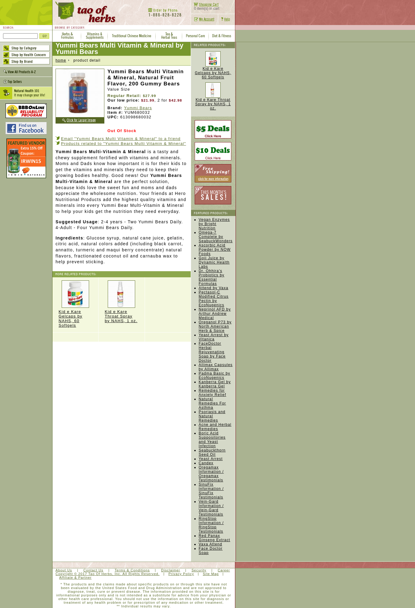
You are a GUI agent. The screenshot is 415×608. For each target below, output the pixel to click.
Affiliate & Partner (75, 577)
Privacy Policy (181, 574)
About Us (64, 570)
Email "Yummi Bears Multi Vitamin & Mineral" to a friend (121, 138)
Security (199, 570)
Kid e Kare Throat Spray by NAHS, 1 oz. (121, 301)
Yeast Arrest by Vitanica (214, 337)
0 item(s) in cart (205, 7)
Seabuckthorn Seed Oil (212, 452)
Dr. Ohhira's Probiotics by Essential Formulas (211, 277)
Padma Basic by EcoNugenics (214, 375)
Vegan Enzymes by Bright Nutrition (214, 224)
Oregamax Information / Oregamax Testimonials (211, 473)
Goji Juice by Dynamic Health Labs (214, 262)
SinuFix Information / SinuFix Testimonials (211, 490)
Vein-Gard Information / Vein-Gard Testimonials (211, 507)
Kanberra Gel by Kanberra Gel (215, 384)
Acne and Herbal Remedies (215, 427)
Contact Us (93, 570)
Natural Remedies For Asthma (212, 403)
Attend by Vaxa (213, 288)
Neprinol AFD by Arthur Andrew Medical (215, 313)
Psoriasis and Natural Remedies (212, 416)
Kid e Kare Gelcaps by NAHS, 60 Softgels (75, 304)
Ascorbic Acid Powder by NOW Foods (215, 249)
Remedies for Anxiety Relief (212, 392)
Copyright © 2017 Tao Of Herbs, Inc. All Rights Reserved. (108, 574)
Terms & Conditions (132, 570)
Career (224, 570)
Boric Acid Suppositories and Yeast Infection (212, 439)
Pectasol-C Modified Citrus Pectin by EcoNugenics (214, 298)
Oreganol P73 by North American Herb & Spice (215, 326)
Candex (206, 463)
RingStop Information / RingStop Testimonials (211, 525)
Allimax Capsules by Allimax (216, 367)
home (61, 60)
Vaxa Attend (210, 544)
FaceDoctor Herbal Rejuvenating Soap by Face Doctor (212, 352)
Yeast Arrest (211, 459)
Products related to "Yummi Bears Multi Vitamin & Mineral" (123, 143)
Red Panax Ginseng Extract (214, 538)
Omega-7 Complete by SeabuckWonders (216, 236)
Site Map (211, 574)
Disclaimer (170, 570)
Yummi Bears (138, 108)
